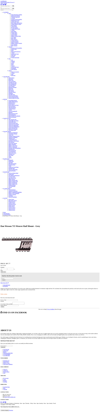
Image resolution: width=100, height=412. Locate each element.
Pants (12, 74)
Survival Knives (11, 106)
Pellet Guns (10, 89)
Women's (10, 46)
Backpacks (10, 160)
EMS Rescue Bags (12, 163)
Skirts (12, 50)
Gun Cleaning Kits (12, 83)
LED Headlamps (12, 189)
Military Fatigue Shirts (16, 36)
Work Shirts (13, 31)
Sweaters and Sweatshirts (16, 19)
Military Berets (11, 179)
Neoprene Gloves (12, 204)
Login (2, 1)
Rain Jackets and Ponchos (16, 23)
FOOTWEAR (6, 350)
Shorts (12, 63)
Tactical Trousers (14, 42)
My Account (5, 378)
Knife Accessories (12, 117)
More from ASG (5, 282)
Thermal (13, 61)
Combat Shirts (14, 33)
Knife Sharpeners (12, 114)
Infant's (10, 70)
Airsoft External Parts (13, 123)
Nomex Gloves (11, 205)
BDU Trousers (14, 45)
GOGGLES (5, 351)
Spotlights (10, 195)
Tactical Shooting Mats (13, 96)
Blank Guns (11, 80)
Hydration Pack (11, 164)
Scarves (10, 187)
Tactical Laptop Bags (12, 169)
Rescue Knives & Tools (13, 105)
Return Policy (6, 362)
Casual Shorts (14, 26)
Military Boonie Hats (12, 180)
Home (2, 2)
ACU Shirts (13, 37)
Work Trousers (14, 39)
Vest (12, 60)
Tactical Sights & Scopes (13, 98)
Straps (9, 156)
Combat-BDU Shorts (15, 29)
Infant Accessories (15, 71)
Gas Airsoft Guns (12, 130)
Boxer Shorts (14, 25)
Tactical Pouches (12, 170)
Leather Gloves (11, 202)
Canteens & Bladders (12, 137)
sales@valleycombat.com (10, 397)
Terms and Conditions (8, 364)
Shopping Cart (6, 361)
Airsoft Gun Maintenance (13, 126)
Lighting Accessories (12, 191)
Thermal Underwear (15, 17)
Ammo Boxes (11, 77)
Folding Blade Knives (13, 101)
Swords (10, 110)
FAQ (4, 373)
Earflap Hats (11, 174)
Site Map (5, 382)
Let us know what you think (6, 304)
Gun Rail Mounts (12, 85)
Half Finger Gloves (12, 200)
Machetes (10, 112)
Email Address (4, 305)
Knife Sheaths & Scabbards (14, 116)
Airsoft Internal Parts (12, 127)
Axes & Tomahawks (12, 111)
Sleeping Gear (11, 154)
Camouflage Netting (12, 133)
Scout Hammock (12, 151)
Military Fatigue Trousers (16, 43)
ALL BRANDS (6, 355)
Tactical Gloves (11, 208)
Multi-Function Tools (13, 113)
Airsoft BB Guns (12, 121)
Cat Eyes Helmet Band (13, 173)
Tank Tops (13, 55)
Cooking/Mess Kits (12, 139)
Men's (9, 13)
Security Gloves (11, 207)
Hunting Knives (11, 102)
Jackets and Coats (15, 21)
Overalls (13, 56)
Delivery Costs (6, 363)
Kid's (9, 58)
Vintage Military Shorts (16, 24)
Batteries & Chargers (12, 129)
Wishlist (5, 2)
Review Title (3, 300)
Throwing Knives (12, 107)
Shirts (12, 64)
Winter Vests (14, 49)
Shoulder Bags (11, 168)
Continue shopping (4, 410)
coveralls (13, 18)
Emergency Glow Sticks (13, 141)
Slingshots (10, 93)
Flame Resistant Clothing (16, 14)
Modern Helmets (12, 185)
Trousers (13, 65)
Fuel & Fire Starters (12, 143)
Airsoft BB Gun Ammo (13, 120)
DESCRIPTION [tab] (6, 285)
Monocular (10, 88)
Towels (10, 157)
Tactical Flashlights (12, 197)
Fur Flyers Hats (11, 176)
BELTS (4, 352)
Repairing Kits (11, 149)
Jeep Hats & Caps (12, 177)
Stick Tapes (10, 155)
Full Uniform (14, 69)
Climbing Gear (11, 138)
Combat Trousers (14, 40)
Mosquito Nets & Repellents (14, 148)
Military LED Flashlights (13, 193)
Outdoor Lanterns (12, 194)
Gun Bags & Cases (12, 82)
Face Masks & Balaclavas (13, 175)
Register (5, 1)
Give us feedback (50, 309)
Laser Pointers (11, 86)
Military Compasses (12, 146)
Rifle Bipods (11, 90)
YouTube (5, 389)
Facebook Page (6, 387)
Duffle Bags (11, 161)
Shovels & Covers (12, 152)
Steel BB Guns (11, 94)
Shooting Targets (12, 92)
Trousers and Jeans (15, 57)
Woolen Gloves (11, 210)
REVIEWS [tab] (5, 286)
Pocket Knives (11, 104)
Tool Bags (10, 162)
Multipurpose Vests (15, 20)
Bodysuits (13, 75)
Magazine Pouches (12, 87)
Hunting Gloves (11, 201)
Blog (4, 388)
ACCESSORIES (6, 354)
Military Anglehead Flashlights (15, 192)
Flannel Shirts (14, 32)
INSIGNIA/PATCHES (8, 353)
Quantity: (3, 267)
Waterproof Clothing (15, 15)
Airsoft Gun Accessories (13, 124)
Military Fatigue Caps (13, 181)
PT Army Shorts (14, 27)
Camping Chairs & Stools (13, 136)
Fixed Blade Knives (12, 100)
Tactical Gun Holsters (13, 95)
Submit (3, 279)
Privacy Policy (6, 372)
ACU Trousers (14, 44)
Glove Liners (11, 199)
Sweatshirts (13, 68)
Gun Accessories (12, 81)
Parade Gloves (11, 206)
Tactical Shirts (14, 34)
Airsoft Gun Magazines (13, 125)
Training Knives (11, 108)
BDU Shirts (13, 38)
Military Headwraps (12, 182)
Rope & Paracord (12, 150)
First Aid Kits (11, 142)
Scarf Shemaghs (11, 186)
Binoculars (10, 79)
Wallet (9, 166)
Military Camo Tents (12, 145)
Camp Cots (10, 135)
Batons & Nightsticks (13, 132)
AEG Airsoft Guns (12, 119)
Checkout (11, 410)
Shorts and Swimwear (15, 51)
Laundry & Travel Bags (13, 167)
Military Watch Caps (12, 183)
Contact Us (9, 2)
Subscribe (3, 347)
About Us (5, 369)
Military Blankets (12, 144)
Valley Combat (4, 3)
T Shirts (13, 30)
